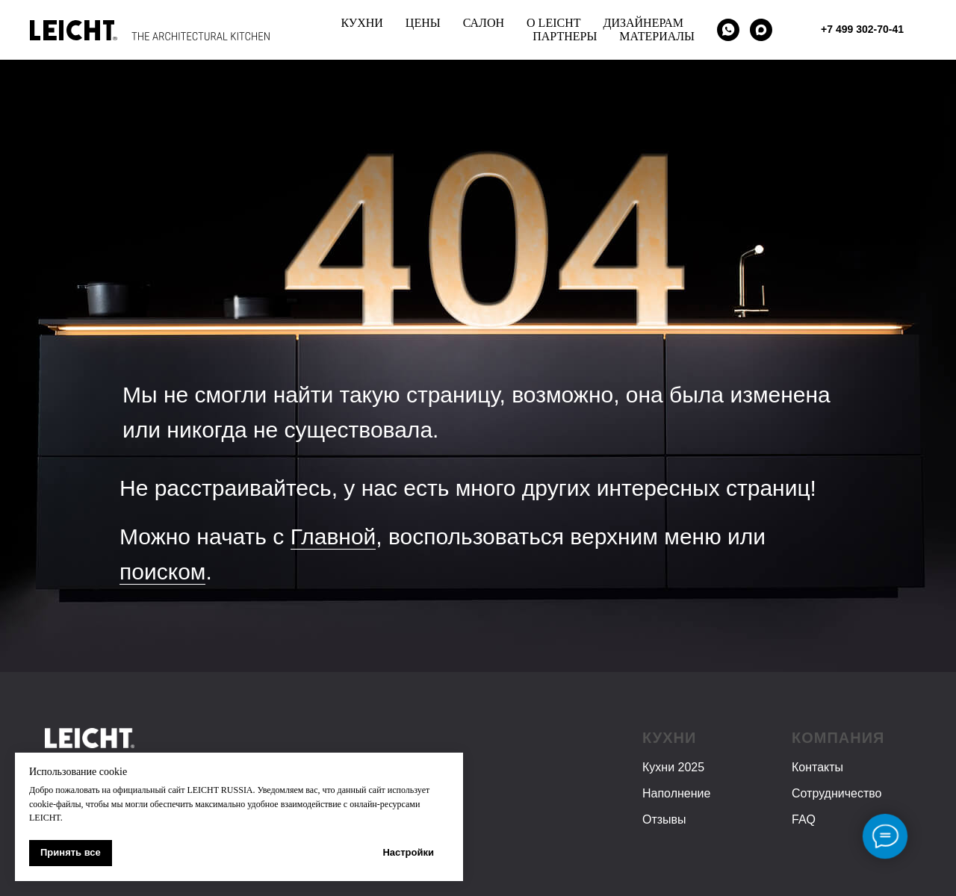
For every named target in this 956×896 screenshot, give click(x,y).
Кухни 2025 (673, 767)
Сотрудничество (837, 793)
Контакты (817, 767)
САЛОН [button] (483, 22)
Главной (333, 536)
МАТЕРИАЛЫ (657, 36)
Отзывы (664, 819)
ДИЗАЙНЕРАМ (643, 22)
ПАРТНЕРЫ (565, 36)
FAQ (804, 819)
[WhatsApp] (728, 30)
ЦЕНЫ (423, 22)
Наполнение (676, 793)
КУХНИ (361, 22)
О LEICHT (553, 22)
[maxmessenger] (761, 30)
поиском (162, 571)
